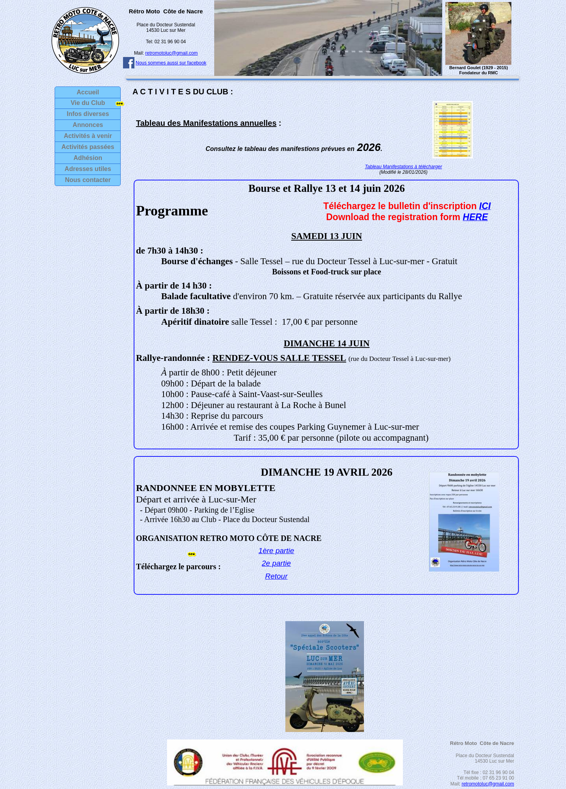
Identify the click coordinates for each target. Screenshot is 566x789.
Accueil (88, 92)
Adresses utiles (87, 169)
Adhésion (88, 157)
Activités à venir (88, 135)
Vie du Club (88, 102)
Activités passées (87, 146)
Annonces (88, 124)
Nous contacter (87, 180)
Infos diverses (88, 113)
